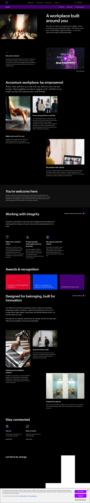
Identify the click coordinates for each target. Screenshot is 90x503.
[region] (45, 495)
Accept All (80, 491)
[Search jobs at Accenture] (10, 439)
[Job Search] (62, 7)
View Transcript (80, 71)
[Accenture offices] (78, 295)
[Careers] (57, 2)
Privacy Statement (32, 496)
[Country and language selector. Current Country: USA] (80, 2)
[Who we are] (49, 2)
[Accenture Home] (10, 2)
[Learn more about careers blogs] (30, 439)
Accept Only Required (80, 496)
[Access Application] (80, 7)
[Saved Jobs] (70, 7)
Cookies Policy (23, 496)
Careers (8, 7)
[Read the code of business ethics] (74, 213)
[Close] (87, 490)
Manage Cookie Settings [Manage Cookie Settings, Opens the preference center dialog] (80, 499)
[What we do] (31, 2)
